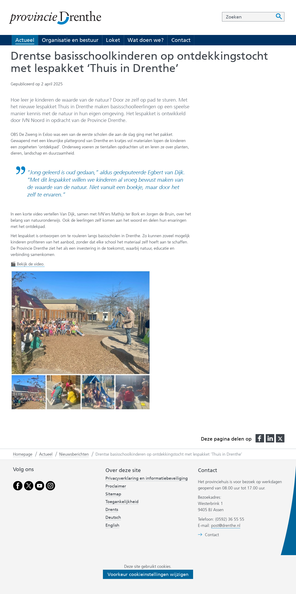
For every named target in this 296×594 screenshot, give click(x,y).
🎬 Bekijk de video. (28, 264)
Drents (111, 509)
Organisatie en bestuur (70, 40)
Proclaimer (115, 486)
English (112, 525)
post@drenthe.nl (225, 525)
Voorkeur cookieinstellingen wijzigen (148, 574)
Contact (181, 40)
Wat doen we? (146, 40)
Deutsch (113, 517)
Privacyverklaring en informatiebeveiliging (146, 478)
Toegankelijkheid (122, 501)
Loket (113, 40)
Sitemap (113, 494)
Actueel (24, 40)
